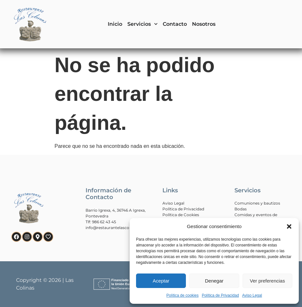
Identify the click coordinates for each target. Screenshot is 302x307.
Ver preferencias (267, 280)
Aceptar (161, 280)
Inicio (115, 24)
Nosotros (203, 24)
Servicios (142, 24)
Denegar (214, 280)
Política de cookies (182, 295)
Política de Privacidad (220, 295)
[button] (289, 226)
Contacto (175, 24)
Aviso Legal (252, 295)
